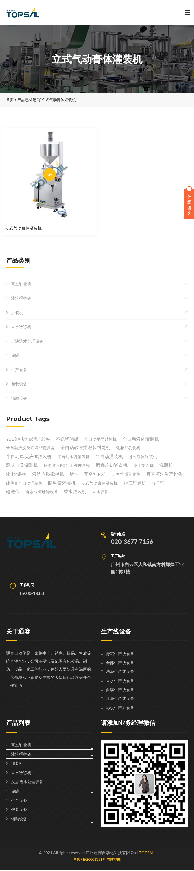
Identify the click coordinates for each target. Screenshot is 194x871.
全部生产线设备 (120, 662)
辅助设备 (19, 398)
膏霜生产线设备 (120, 654)
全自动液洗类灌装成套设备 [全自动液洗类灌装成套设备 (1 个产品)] (30, 448)
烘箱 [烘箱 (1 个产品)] (74, 474)
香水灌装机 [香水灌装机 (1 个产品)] (75, 492)
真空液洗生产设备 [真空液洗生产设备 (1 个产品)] (164, 474)
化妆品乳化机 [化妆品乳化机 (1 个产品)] (128, 448)
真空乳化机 (21, 284)
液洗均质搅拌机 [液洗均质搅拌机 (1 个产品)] (48, 474)
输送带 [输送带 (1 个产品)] (13, 492)
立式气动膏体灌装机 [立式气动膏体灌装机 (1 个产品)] (99, 483)
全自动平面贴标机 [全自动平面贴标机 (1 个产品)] (100, 439)
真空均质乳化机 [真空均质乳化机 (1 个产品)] (126, 474)
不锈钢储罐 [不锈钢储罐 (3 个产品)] (67, 439)
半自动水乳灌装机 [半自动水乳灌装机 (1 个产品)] (73, 457)
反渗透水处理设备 (27, 341)
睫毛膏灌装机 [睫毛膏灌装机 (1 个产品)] (62, 483)
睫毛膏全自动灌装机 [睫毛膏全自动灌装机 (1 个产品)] (24, 483)
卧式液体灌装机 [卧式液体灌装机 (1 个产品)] (143, 457)
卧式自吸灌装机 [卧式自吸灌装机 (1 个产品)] (22, 465)
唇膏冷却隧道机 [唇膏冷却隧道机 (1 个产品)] (112, 465)
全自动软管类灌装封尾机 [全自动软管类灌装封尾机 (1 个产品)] (85, 448)
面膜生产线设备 (120, 689)
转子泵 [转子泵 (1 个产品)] (158, 483)
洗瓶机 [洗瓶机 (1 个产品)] (166, 465)
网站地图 (114, 859)
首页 (10, 100)
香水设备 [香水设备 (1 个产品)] (100, 492)
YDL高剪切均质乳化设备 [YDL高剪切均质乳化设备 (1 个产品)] (28, 439)
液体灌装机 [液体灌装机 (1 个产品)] (16, 474)
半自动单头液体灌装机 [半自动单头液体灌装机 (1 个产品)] (29, 457)
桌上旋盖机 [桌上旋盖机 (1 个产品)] (143, 465)
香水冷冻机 (21, 327)
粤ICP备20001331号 (89, 859)
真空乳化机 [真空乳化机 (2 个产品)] (95, 474)
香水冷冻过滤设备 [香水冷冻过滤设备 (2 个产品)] (42, 492)
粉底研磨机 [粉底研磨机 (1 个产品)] (135, 483)
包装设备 (19, 384)
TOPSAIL (147, 853)
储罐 (15, 355)
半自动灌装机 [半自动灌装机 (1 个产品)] (109, 457)
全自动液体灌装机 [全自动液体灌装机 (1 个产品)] (141, 439)
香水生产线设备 (120, 680)
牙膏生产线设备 (120, 698)
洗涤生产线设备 (120, 671)
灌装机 (17, 312)
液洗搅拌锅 (21, 298)
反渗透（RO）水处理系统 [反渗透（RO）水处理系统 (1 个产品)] (67, 465)
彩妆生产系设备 (120, 707)
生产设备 (19, 370)
